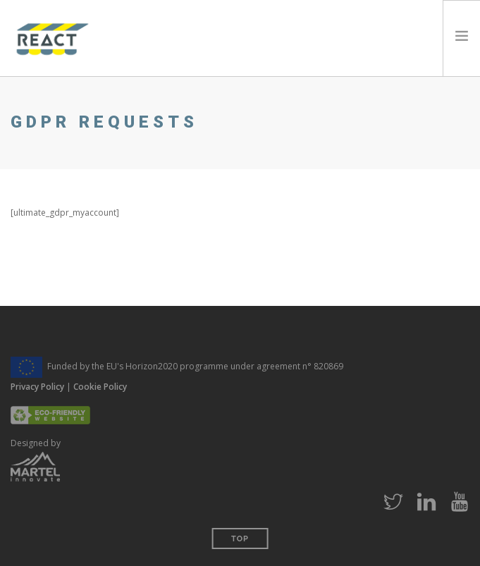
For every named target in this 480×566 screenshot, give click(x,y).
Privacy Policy (37, 387)
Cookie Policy (100, 387)
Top (240, 538)
